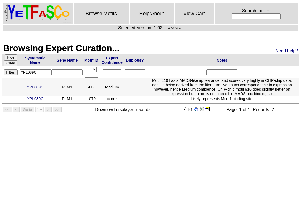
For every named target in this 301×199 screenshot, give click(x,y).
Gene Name (67, 60)
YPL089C (35, 87)
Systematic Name (35, 60)
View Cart (194, 13)
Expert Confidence (112, 60)
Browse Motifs (101, 13)
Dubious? (135, 60)
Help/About (151, 13)
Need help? (286, 50)
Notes (221, 60)
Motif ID (91, 60)
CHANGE (174, 28)
